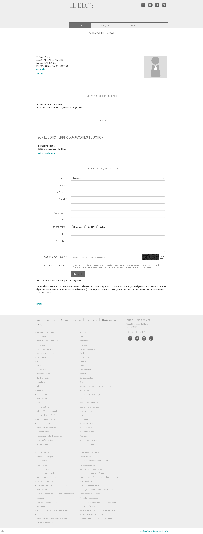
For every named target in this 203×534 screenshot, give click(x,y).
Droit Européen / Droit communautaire (51, 485)
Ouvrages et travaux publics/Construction (96, 489)
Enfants (39, 386)
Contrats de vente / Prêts (46, 415)
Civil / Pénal (41, 357)
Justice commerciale (44, 481)
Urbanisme (40, 382)
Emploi (39, 361)
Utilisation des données (52, 265)
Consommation (86, 357)
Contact (131, 25)
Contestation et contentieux (91, 494)
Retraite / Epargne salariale (47, 411)
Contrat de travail (43, 407)
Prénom (61, 192)
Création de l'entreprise (89, 440)
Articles (41, 325)
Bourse (39, 448)
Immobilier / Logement (89, 402)
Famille (83, 361)
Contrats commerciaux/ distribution (94, 460)
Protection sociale (87, 423)
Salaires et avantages (44, 456)
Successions (41, 390)
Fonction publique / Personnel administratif (53, 510)
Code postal (60, 213)
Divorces (83, 382)
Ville (64, 220)
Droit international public (90, 485)
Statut (61, 178)
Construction (41, 394)
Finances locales (43, 373)
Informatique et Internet (45, 419)
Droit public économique (46, 502)
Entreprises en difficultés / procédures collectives (99, 477)
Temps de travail (86, 456)
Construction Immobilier (46, 473)
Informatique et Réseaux (46, 477)
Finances (83, 345)
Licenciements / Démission (90, 407)
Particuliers (84, 340)
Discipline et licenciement (90, 452)
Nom (62, 185)
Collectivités (41, 336)
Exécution (40, 498)
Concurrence (41, 460)
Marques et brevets (87, 465)
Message (60, 240)
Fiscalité (83, 398)
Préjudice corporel (43, 423)
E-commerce (41, 465)
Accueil (80, 25)
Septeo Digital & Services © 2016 (154, 531)
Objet (62, 233)
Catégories (105, 25)
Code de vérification (54, 256)
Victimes (83, 436)
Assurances (84, 390)
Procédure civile (42, 431)
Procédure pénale (87, 431)
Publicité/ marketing (44, 469)
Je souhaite (59, 226)
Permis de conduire (87, 427)
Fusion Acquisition (43, 444)
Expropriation (41, 398)
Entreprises (84, 336)
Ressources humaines (45, 353)
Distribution (84, 415)
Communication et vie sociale (91, 469)
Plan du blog (91, 320)
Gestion (39, 402)
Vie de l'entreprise (87, 353)
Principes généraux (87, 506)
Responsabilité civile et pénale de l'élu (51, 518)
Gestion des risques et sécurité (92, 473)
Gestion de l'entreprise (45, 349)
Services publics (86, 378)
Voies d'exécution (87, 481)
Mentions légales (109, 320)
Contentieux (41, 345)
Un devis (78, 227)
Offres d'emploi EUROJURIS (47, 340)
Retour (39, 304)
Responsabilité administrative (91, 514)
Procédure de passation (89, 498)
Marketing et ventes (87, 349)
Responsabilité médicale (46, 427)
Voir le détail (43, 153)
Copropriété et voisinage (90, 394)
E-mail (61, 199)
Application (84, 332)
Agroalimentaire (86, 411)
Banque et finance (87, 444)
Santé (82, 365)
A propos (155, 25)
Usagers (39, 514)
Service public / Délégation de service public (98, 510)
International (85, 373)
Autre (102, 227)
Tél (65, 206)
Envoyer (78, 273)
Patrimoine (40, 365)
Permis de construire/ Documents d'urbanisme (55, 494)
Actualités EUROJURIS (45, 332)
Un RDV (91, 227)
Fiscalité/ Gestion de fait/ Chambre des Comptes (99, 502)
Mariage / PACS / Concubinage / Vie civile (96, 386)
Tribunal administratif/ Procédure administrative (99, 518)
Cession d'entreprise (44, 440)
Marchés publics (42, 378)
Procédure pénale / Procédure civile (50, 436)
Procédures (84, 419)
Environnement (86, 369)
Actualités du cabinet (44, 522)
